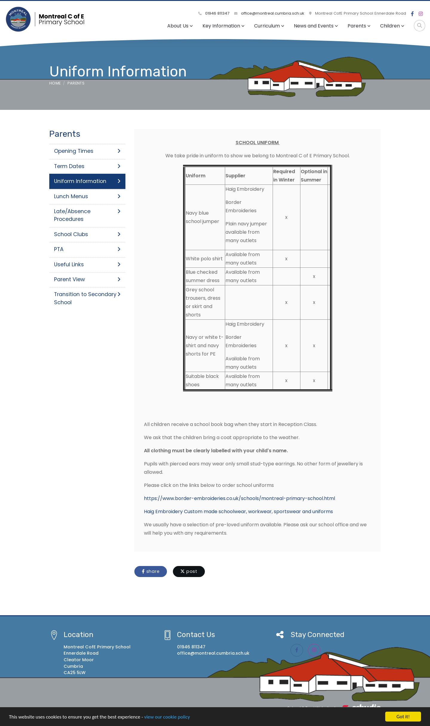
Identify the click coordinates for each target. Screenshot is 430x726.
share (150, 571)
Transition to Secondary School (87, 298)
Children (392, 25)
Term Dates (87, 166)
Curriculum (269, 25)
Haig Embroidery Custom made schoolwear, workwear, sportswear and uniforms (238, 511)
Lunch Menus (87, 196)
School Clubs (87, 234)
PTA (87, 249)
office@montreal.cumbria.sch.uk (269, 13)
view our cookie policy (167, 717)
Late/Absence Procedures (87, 215)
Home (55, 83)
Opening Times (87, 151)
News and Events (316, 25)
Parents (359, 25)
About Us (180, 25)
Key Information (223, 25)
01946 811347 (213, 13)
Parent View (87, 279)
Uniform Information (87, 181)
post (188, 571)
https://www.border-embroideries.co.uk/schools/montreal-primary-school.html (239, 498)
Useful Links (87, 264)
